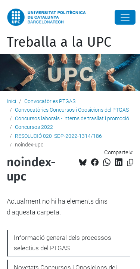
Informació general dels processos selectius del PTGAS (62, 243)
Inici (11, 101)
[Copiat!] (130, 162)
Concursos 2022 (34, 127)
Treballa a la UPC (59, 42)
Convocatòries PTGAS (49, 101)
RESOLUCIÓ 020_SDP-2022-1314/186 (58, 136)
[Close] (125, 17)
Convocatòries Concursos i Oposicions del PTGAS (72, 110)
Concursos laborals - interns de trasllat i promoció (72, 118)
